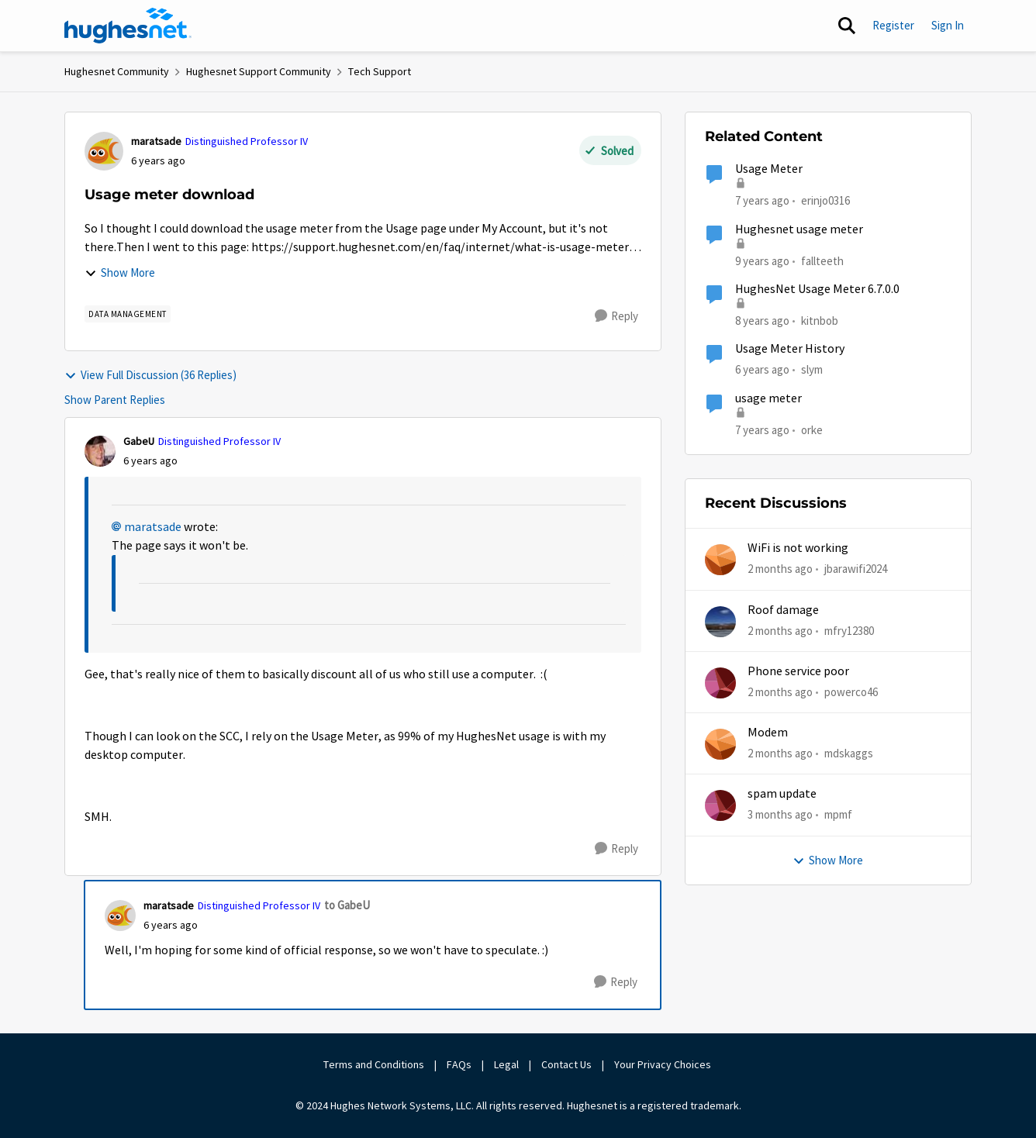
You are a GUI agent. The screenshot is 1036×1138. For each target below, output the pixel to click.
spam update (782, 794)
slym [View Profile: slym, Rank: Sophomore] (812, 369)
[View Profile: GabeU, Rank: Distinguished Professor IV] (100, 451)
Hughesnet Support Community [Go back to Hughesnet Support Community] (258, 71)
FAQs (459, 1064)
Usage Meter (769, 169)
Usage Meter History (789, 349)
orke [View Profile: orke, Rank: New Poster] (812, 429)
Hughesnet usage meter (799, 229)
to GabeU (347, 905)
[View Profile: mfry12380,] (720, 621)
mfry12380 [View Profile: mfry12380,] (849, 629)
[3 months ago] (780, 815)
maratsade (152, 527)
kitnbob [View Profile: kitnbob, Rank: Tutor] (819, 320)
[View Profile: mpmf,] (720, 805)
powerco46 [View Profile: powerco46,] (851, 692)
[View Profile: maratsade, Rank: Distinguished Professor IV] (104, 151)
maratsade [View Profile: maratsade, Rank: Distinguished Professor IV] (156, 141)
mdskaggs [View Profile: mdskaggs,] (848, 753)
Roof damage (783, 610)
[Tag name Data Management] (128, 313)
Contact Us (566, 1064)
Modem (768, 732)
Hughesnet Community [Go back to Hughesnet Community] (116, 71)
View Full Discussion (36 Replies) (150, 374)
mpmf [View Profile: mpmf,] (838, 814)
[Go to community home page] (128, 25)
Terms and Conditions (373, 1064)
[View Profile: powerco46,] (720, 682)
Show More (120, 272)
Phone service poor (798, 671)
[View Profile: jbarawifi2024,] (720, 559)
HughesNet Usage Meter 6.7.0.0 (817, 289)
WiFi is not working (798, 548)
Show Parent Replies (114, 399)
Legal (506, 1064)
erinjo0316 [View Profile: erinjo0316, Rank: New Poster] (825, 200)
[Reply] (616, 316)
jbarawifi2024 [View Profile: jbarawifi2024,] (855, 568)
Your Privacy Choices (663, 1064)
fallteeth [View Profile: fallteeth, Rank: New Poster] (822, 260)
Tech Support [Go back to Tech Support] (379, 71)
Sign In (947, 25)
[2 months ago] (780, 569)
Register (893, 25)
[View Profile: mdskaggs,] (720, 744)
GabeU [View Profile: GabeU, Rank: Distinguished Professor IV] (138, 441)
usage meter (768, 398)
